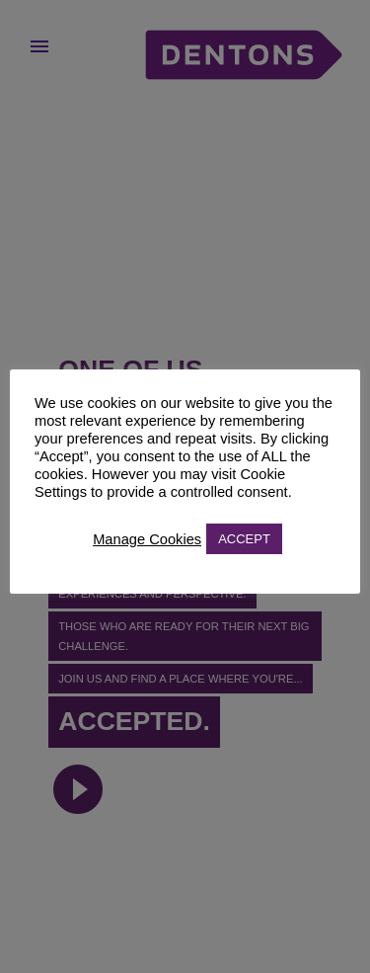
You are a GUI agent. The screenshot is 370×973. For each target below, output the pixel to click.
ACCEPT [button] (244, 538)
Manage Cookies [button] (147, 539)
